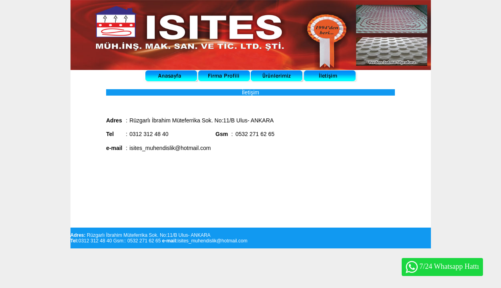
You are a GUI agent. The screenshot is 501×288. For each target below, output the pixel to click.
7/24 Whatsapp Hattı (442, 267)
